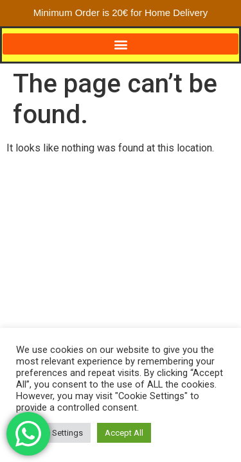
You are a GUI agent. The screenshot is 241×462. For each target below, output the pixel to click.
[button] (120, 44)
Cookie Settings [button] (53, 433)
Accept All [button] (124, 433)
